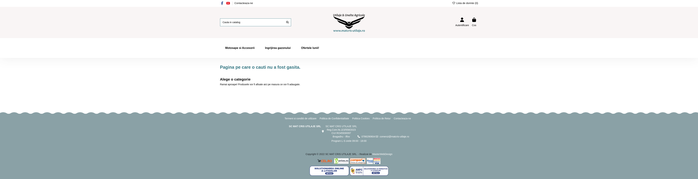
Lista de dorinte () (465, 3)
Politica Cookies (361, 118)
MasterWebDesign (382, 154)
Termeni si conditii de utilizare (301, 118)
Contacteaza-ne (243, 3)
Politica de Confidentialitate (334, 118)
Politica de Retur (382, 118)
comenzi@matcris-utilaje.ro (394, 136)
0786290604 (368, 136)
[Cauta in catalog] (287, 22)
